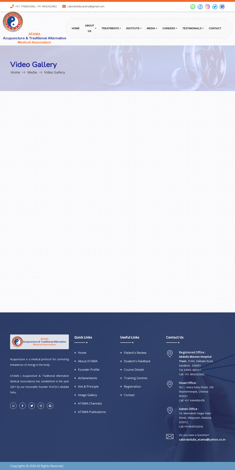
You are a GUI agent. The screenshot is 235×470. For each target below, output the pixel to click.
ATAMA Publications (92, 412)
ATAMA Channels (90, 403)
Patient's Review (135, 353)
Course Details (134, 370)
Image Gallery (87, 395)
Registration (132, 386)
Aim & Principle (88, 386)
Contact (215, 28)
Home (75, 28)
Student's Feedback (137, 361)
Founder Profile (88, 370)
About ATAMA (87, 361)
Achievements (87, 378)
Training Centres (135, 378)
